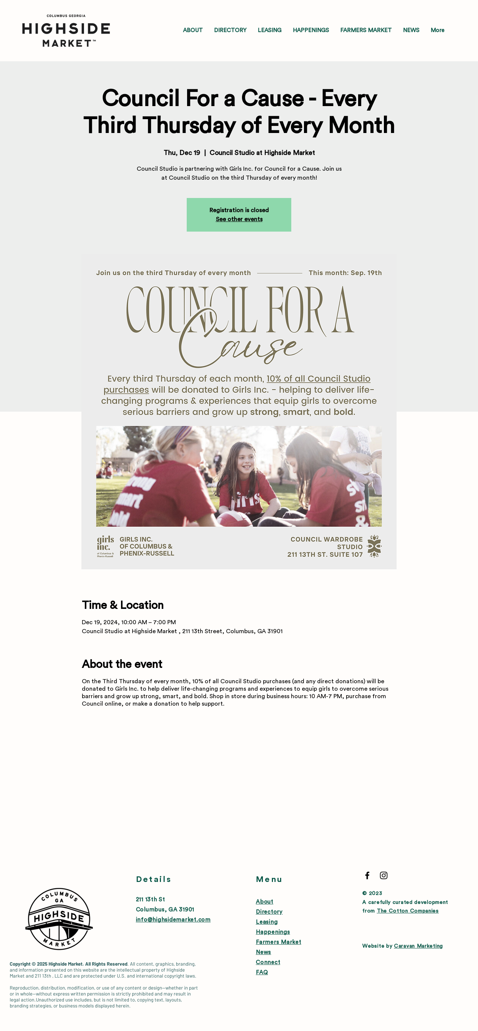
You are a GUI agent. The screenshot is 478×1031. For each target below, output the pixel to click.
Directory (269, 912)
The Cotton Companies (408, 911)
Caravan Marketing (418, 946)
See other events (239, 219)
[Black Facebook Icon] (367, 875)
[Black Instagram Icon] (384, 875)
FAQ (262, 972)
